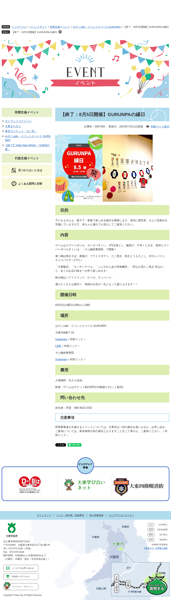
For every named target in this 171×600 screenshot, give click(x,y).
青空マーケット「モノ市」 (21, 131)
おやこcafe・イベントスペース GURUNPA (97, 26)
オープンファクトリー (18, 121)
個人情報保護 (96, 515)
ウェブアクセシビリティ (121, 515)
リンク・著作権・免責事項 (70, 515)
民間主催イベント (60, 26)
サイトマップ (44, 515)
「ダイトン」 (23, 586)
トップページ (19, 26)
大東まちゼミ (13, 126)
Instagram (61, 339)
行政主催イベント (27, 158)
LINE (58, 346)
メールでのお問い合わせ (23, 568)
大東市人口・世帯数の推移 (156, 548)
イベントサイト (38, 26)
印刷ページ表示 (160, 126)
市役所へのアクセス (21, 576)
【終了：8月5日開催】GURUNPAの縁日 (34, 32)
